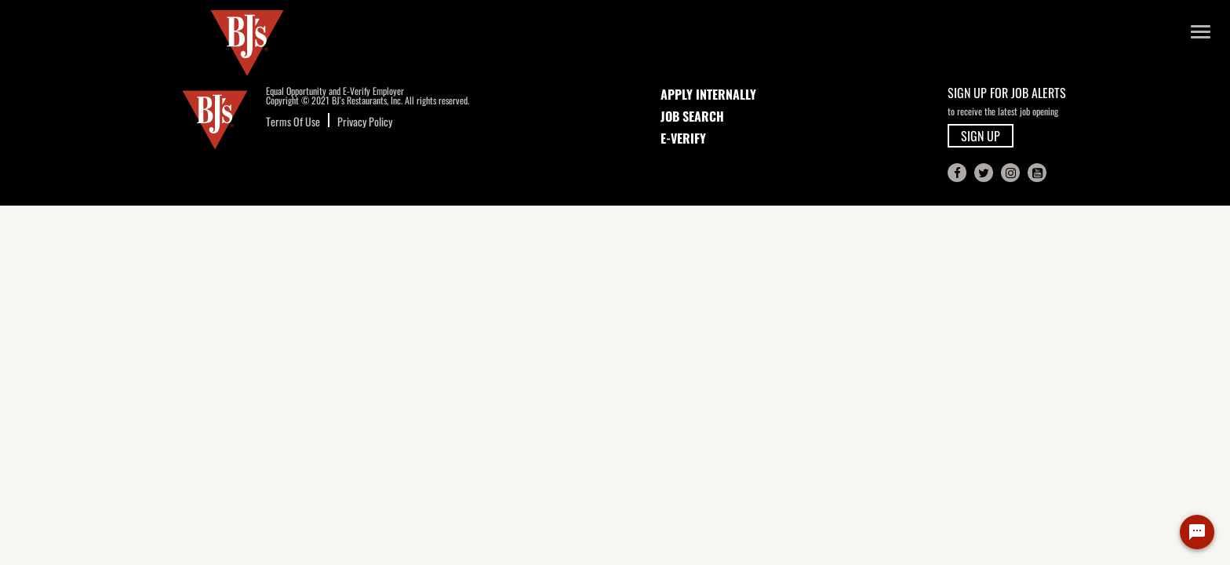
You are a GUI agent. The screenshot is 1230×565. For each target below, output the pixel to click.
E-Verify (683, 138)
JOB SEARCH (692, 116)
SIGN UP (980, 135)
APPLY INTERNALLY (708, 94)
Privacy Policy (364, 121)
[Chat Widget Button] (1197, 532)
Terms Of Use (293, 121)
